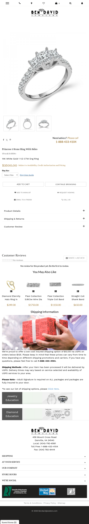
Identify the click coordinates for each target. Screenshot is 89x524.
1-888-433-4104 (49, 446)
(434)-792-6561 (47, 443)
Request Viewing (65, 193)
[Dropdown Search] (70, 3)
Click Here (53, 389)
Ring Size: (5, 171)
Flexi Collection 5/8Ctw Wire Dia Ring (33, 299)
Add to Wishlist (22, 193)
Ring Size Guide (27, 175)
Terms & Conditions (33, 503)
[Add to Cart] (23, 184)
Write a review (75, 258)
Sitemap (61, 503)
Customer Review (13, 227)
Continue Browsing (66, 184)
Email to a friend (23, 200)
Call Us (66, 200)
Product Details (12, 211)
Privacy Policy (49, 503)
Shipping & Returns (14, 219)
